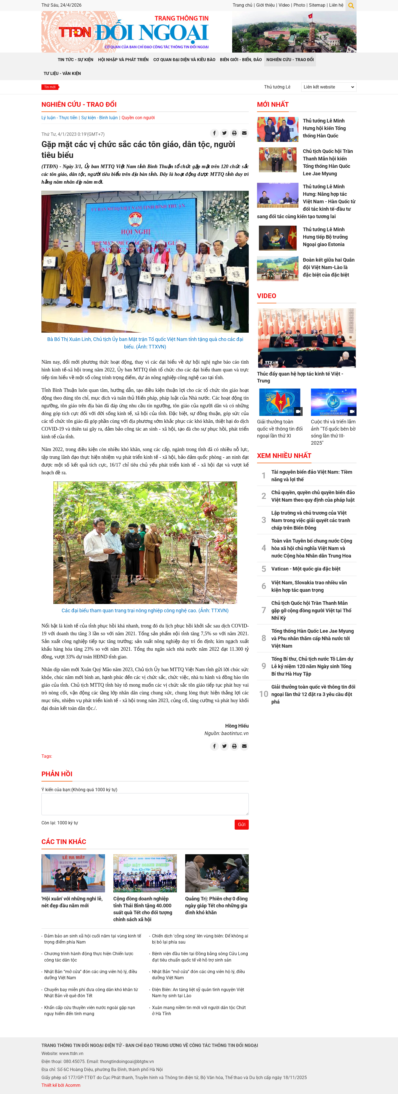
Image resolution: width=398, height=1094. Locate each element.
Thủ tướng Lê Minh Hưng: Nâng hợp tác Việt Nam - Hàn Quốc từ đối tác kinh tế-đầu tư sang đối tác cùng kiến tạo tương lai (306, 201)
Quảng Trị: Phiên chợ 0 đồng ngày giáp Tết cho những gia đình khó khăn (216, 905)
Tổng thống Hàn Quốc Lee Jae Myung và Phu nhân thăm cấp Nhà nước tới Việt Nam (312, 638)
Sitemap (317, 5)
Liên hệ (336, 5)
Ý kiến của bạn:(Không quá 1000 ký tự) (79, 789)
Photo (299, 5)
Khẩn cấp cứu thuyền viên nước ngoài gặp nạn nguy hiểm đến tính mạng (89, 1010)
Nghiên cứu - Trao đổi (79, 104)
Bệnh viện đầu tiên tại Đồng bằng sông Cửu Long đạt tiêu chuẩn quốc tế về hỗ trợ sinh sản (200, 956)
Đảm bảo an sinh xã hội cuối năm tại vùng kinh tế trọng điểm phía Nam (92, 939)
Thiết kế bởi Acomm (60, 1085)
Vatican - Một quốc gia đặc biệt (306, 569)
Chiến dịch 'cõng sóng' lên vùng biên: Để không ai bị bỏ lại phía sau (200, 939)
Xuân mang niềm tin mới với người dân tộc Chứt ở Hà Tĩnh (199, 1010)
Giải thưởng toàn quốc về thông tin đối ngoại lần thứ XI (280, 429)
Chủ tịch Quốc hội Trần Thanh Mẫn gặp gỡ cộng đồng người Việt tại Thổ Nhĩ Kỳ (311, 610)
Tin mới (50, 87)
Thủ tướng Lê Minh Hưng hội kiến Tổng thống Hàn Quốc (324, 128)
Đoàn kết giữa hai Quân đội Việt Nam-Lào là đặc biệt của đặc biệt (329, 267)
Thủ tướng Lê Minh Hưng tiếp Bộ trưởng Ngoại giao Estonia (325, 236)
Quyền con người (138, 117)
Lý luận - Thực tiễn (59, 117)
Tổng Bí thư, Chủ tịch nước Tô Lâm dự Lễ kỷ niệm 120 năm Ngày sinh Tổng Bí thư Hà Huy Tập (312, 666)
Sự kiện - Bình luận (99, 117)
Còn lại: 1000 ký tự (59, 822)
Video (284, 5)
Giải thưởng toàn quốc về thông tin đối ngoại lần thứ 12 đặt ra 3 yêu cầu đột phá (313, 694)
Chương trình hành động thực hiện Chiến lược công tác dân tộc (88, 956)
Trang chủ (242, 5)
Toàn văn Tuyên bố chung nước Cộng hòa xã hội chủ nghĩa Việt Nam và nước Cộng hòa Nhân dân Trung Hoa (311, 548)
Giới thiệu (265, 5)
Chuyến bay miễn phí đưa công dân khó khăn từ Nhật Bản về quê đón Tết (91, 992)
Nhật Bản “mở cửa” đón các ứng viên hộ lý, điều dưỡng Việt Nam (90, 974)
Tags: (46, 756)
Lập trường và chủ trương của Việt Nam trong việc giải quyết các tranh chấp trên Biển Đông (310, 520)
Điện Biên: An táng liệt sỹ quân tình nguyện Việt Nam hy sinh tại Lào (198, 992)
